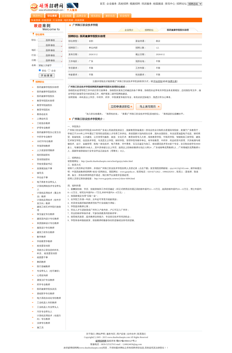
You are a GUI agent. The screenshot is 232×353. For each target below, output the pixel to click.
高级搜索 (79, 20)
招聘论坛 (182, 3)
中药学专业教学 (44, 137)
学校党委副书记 (44, 164)
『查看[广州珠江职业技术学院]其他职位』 (140, 114)
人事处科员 (42, 118)
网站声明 (100, 334)
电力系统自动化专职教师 (49, 298)
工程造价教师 (43, 123)
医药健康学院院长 (45, 96)
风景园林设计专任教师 (48, 223)
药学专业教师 (43, 284)
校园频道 (158, 3)
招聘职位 (149, 30)
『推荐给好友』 (112, 114)
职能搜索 (46, 20)
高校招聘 (123, 3)
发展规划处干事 (44, 168)
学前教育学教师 (44, 241)
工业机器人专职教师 (47, 302)
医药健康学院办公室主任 (49, 132)
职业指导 (124, 15)
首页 (102, 3)
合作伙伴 (131, 334)
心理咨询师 (42, 275)
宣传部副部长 (43, 159)
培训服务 (147, 3)
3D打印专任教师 (45, 141)
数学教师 (41, 237)
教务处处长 (42, 114)
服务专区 (111, 334)
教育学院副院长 (44, 105)
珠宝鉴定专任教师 (45, 214)
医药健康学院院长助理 (48, 87)
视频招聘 (135, 3)
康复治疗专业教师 (45, 280)
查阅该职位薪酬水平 (173, 114)
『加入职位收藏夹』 (94, 114)
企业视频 (66, 15)
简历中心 (37, 15)
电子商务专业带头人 (47, 182)
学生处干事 (42, 177)
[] (158, 81)
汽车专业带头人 (44, 311)
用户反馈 (121, 334)
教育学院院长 (43, 109)
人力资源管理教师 (45, 150)
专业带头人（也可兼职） (49, 271)
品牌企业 (81, 15)
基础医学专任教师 (45, 293)
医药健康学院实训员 (47, 289)
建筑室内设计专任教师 (48, 218)
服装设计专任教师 (45, 227)
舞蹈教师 (41, 262)
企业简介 (129, 30)
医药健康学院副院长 (47, 91)
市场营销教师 (43, 146)
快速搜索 (35, 20)
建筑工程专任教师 (45, 232)
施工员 (40, 327)
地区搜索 (68, 20)
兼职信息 (110, 15)
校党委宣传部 (43, 246)
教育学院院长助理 (45, 100)
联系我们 (141, 334)
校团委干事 (42, 257)
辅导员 (40, 173)
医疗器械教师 (43, 266)
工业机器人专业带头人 (48, 307)
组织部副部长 (43, 155)
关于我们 (90, 334)
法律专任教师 (43, 323)
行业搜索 (57, 20)
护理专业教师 (43, 128)
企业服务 (112, 3)
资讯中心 (170, 3)
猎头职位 (95, 15)
